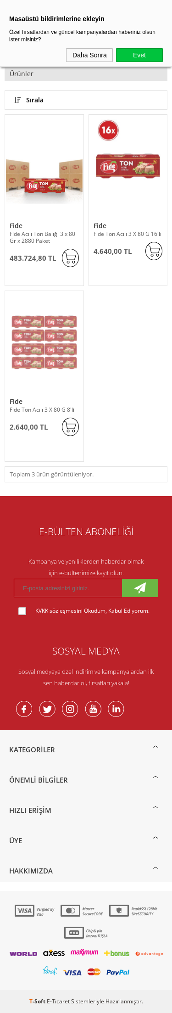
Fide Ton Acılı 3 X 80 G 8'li (42, 409)
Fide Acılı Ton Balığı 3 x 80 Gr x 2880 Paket (42, 237)
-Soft (38, 1001)
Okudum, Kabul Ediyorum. (84, 611)
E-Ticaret (58, 1001)
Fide (16, 225)
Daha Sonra (89, 55)
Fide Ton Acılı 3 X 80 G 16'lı (127, 233)
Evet (139, 55)
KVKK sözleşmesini (59, 611)
